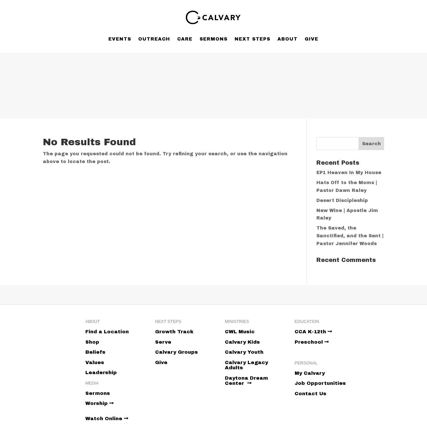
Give (311, 39)
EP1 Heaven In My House (348, 172)
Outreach (154, 39)
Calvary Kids (242, 342)
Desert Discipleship (342, 200)
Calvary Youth (244, 352)
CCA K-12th (313, 331)
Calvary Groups (176, 352)
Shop (92, 342)
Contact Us (310, 393)
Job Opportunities (320, 383)
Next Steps (252, 39)
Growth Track (174, 331)
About (287, 39)
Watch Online (106, 418)
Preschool (312, 342)
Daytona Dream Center (246, 380)
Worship (99, 403)
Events (119, 39)
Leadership (101, 372)
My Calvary (310, 373)
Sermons (213, 39)
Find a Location (107, 331)
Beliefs (95, 352)
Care (184, 39)
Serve (163, 342)
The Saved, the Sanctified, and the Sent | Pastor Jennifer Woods (350, 236)
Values (94, 362)
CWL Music (240, 331)
